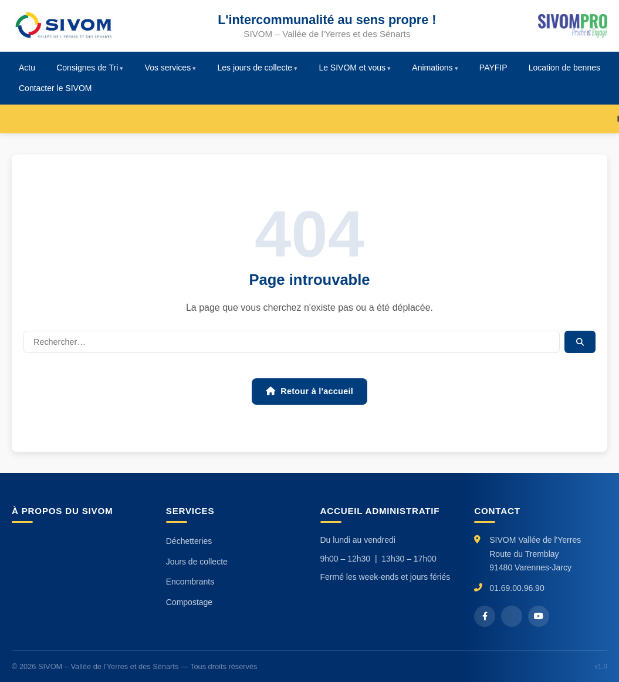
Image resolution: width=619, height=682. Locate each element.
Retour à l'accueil (309, 391)
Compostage (189, 602)
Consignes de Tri (87, 67)
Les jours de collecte (254, 67)
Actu (27, 67)
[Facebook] (484, 616)
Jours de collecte (197, 561)
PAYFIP (493, 67)
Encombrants (190, 581)
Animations (432, 67)
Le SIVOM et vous (352, 67)
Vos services (168, 67)
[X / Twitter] (511, 616)
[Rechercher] (291, 342)
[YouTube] (538, 616)
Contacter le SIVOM (55, 88)
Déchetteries (189, 541)
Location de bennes (564, 67)
